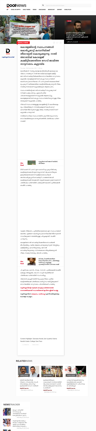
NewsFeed (58, 417)
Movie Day (58, 414)
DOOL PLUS (67, 9)
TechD (28, 412)
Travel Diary (44, 412)
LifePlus (43, 414)
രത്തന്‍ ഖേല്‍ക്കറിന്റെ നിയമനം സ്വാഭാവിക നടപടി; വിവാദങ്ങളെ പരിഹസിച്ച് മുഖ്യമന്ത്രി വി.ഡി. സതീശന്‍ (83, 80)
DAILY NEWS (26, 9)
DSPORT (59, 9)
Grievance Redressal (12, 422)
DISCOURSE (42, 9)
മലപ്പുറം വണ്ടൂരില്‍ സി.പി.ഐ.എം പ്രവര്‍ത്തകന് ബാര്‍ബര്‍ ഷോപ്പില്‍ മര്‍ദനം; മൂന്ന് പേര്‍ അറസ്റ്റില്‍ (83, 58)
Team (6, 412)
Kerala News (35, 346)
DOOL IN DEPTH (15, 9)
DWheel (28, 414)
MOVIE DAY (51, 9)
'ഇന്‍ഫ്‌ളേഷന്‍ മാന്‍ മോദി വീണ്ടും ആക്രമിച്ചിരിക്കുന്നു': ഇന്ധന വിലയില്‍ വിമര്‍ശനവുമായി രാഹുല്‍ (84, 111)
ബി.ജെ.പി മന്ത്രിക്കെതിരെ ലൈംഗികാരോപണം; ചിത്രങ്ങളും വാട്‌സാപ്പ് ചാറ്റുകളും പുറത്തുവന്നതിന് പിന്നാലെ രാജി (48, 262)
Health (28, 417)
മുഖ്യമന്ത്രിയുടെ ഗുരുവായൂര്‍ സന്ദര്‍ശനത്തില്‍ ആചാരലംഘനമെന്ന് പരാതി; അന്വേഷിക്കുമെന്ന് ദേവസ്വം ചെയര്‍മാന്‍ (50, 388)
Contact (7, 419)
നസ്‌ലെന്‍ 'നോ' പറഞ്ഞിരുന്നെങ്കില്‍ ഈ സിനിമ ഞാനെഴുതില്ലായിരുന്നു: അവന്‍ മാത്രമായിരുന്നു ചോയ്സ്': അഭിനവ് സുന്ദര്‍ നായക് (84, 135)
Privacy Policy (9, 415)
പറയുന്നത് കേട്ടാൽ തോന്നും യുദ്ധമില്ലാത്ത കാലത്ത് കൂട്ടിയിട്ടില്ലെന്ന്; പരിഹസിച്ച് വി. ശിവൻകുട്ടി (75, 386)
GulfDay (43, 419)
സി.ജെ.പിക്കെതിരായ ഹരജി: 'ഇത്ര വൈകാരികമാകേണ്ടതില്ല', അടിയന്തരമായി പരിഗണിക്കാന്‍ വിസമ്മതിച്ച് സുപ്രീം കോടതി (84, 124)
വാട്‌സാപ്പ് (42, 296)
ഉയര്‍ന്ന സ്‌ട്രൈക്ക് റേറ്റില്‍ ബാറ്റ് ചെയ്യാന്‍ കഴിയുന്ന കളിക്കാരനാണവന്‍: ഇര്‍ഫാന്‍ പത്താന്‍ (77, 36)
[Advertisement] (40, 142)
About (6, 410)
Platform (58, 412)
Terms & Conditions (11, 417)
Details (28, 419)
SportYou (43, 417)
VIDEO (34, 9)
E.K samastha (25, 346)
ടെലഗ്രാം (35, 296)
